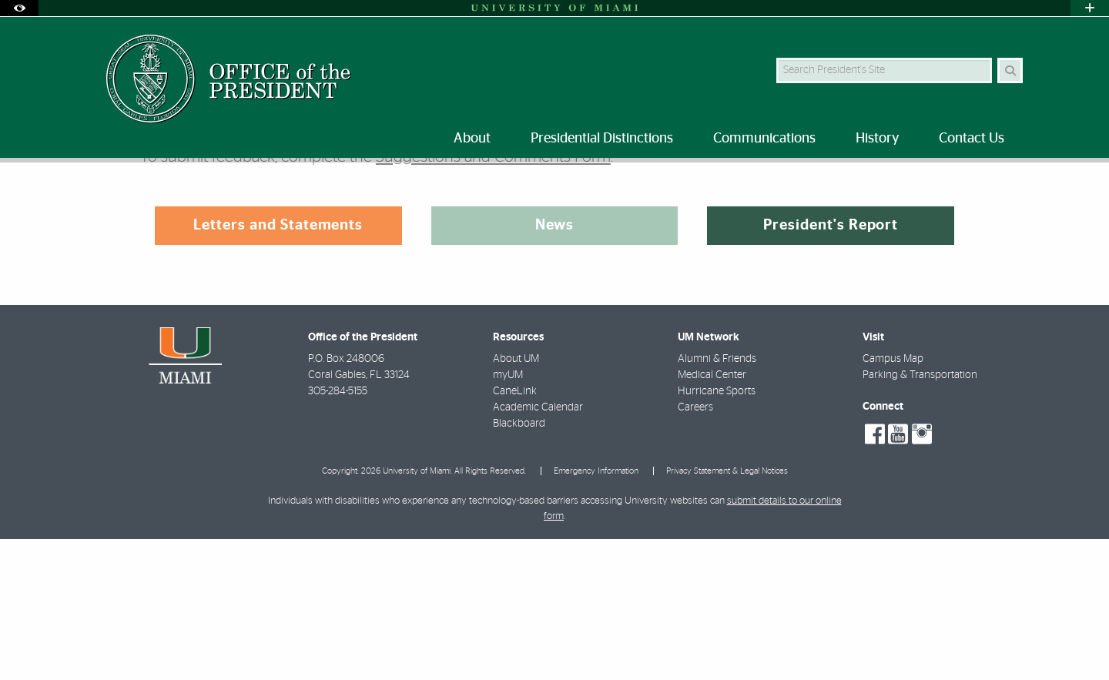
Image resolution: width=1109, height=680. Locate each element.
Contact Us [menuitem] (971, 139)
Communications (166, 194)
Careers (695, 548)
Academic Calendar (538, 548)
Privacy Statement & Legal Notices (727, 612)
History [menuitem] (877, 139)
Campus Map (893, 499)
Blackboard (519, 564)
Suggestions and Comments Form (493, 298)
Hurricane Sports (717, 532)
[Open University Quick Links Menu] (1089, 8)
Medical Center (712, 516)
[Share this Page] (1015, 185)
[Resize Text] (978, 184)
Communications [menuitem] (764, 139)
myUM (508, 516)
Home (94, 193)
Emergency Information (596, 612)
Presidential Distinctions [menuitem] (602, 139)
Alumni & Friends (717, 499)
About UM (516, 499)
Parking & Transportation (920, 516)
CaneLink (515, 532)
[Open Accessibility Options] (19, 8)
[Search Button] (1010, 70)
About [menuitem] (472, 139)
